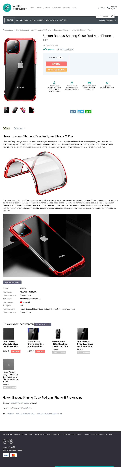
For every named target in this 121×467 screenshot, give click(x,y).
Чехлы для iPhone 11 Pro (80, 30)
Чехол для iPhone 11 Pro (25, 413)
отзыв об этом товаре (20, 403)
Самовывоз (56, 8)
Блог (32, 8)
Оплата (38, 8)
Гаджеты (40, 20)
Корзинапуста (114, 8)
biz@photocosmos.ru (12, 450)
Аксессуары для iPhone (41, 30)
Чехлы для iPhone (61, 30)
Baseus (11, 413)
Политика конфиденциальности (95, 434)
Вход (102, 8)
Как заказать (7, 434)
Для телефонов (22, 30)
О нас (74, 8)
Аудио (32, 20)
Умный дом (62, 20)
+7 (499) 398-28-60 (106, 20)
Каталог (79, 434)
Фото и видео (22, 20)
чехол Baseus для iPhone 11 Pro (49, 413)
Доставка (46, 8)
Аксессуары (51, 20)
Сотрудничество (68, 434)
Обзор (6, 128)
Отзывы (18, 128)
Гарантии (17, 434)
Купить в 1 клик (56, 70)
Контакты (66, 8)
